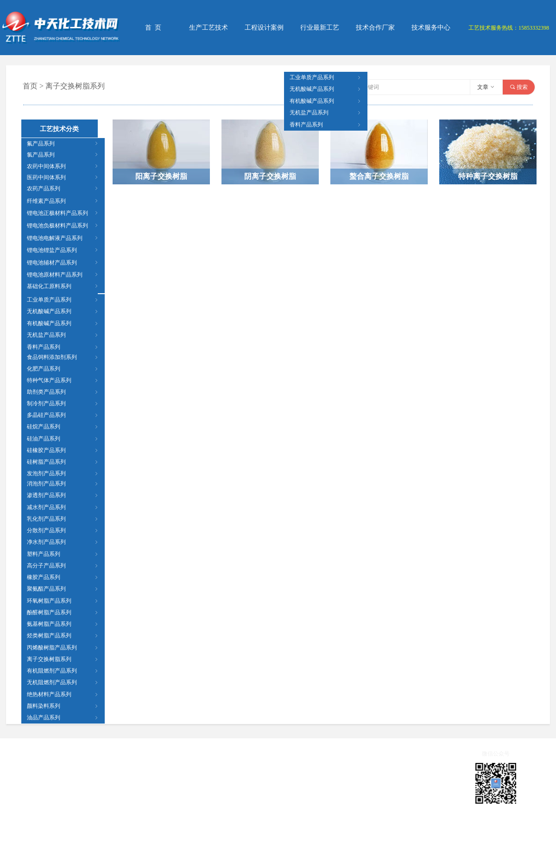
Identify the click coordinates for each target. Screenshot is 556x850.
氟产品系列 (63, 143)
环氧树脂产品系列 (63, 601)
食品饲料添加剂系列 (63, 357)
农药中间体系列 (63, 166)
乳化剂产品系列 (63, 519)
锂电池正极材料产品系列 (63, 213)
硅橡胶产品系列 (63, 450)
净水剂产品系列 (63, 542)
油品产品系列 (63, 717)
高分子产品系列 (63, 565)
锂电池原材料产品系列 (63, 274)
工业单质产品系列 (63, 299)
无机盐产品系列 (63, 335)
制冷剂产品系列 (63, 403)
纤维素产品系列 (63, 201)
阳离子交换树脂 (161, 176)
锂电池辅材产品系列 (63, 262)
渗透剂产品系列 (63, 495)
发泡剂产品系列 (63, 473)
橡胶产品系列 (63, 577)
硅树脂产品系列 (63, 462)
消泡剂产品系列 (63, 483)
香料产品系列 (63, 347)
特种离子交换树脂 (488, 176)
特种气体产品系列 (63, 380)
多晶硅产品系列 (63, 415)
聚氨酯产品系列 (63, 589)
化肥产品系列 (63, 368)
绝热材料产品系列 (63, 694)
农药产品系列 (63, 188)
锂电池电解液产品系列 (63, 238)
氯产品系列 (63, 154)
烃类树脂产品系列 (63, 635)
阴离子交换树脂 (270, 176)
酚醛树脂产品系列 (63, 612)
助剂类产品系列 (63, 392)
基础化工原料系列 (63, 286)
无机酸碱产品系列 (63, 311)
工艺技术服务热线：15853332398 (508, 28)
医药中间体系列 (63, 177)
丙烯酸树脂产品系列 (63, 647)
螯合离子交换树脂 (379, 176)
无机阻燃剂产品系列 (63, 682)
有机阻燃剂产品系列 (63, 670)
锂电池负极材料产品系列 (63, 225)
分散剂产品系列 (63, 530)
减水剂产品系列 (63, 507)
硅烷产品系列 (63, 426)
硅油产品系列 (63, 438)
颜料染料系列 (63, 706)
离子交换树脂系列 (63, 659)
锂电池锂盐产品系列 (63, 250)
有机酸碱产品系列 (63, 323)
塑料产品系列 (63, 554)
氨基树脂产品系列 (63, 624)
